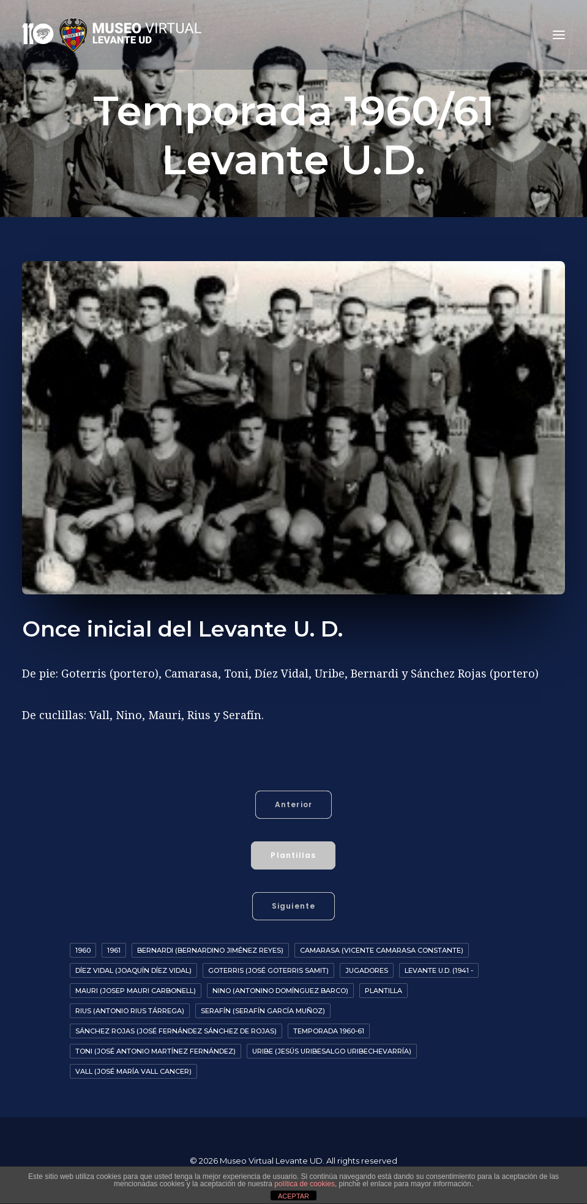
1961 (114, 950)
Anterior (294, 804)
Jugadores (366, 970)
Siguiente (294, 906)
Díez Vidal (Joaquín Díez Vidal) (133, 970)
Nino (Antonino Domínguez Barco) (280, 990)
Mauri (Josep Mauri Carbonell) (135, 990)
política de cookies (304, 1184)
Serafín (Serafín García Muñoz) (263, 1010)
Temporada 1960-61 (328, 1031)
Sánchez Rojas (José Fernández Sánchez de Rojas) (176, 1031)
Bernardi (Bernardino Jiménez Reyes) (210, 950)
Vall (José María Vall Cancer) (133, 1071)
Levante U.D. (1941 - (439, 970)
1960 (83, 950)
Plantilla (383, 990)
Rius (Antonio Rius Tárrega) (129, 1010)
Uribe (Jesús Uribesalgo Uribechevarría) (331, 1051)
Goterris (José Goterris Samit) (268, 970)
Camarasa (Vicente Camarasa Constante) (381, 950)
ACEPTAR (293, 1196)
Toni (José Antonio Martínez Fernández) (155, 1051)
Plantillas (293, 855)
